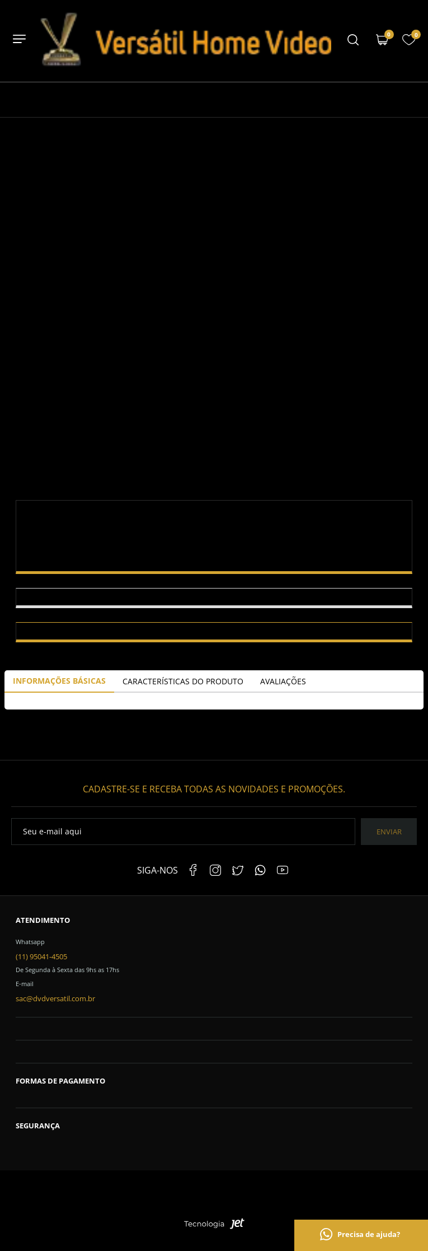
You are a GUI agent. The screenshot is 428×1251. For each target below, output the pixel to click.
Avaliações (283, 681)
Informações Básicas (59, 680)
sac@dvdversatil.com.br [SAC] (55, 998)
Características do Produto (183, 681)
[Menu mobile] (353, 41)
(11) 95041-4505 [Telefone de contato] (41, 956)
